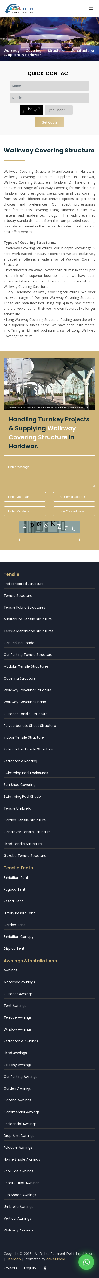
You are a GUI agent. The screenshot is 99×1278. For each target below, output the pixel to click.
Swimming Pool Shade (22, 796)
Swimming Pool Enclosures (26, 772)
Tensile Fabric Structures (24, 607)
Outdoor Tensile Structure (26, 713)
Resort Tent (13, 901)
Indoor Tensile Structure (24, 737)
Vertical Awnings (17, 1218)
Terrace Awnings (18, 1017)
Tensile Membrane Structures (29, 631)
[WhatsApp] (86, 1263)
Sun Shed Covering (19, 784)
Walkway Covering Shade (25, 702)
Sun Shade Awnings (20, 1194)
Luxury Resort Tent (19, 913)
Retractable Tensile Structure (28, 749)
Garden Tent (14, 924)
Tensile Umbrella (17, 808)
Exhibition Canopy (19, 936)
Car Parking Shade (19, 642)
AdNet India (55, 1259)
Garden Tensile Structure (25, 820)
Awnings (10, 970)
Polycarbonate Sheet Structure (30, 725)
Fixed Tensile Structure (23, 843)
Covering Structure (20, 678)
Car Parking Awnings (20, 1076)
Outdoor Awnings (18, 993)
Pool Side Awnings (18, 1171)
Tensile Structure (18, 595)
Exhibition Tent (16, 877)
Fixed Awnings (15, 1053)
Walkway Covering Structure (27, 690)
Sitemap (14, 1259)
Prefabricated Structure (24, 583)
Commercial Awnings (22, 1112)
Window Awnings (18, 1029)
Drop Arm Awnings (19, 1135)
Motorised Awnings (19, 982)
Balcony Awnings (18, 1064)
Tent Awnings (15, 1005)
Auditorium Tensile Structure (28, 619)
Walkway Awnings (18, 1230)
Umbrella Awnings (18, 1206)
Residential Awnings (20, 1123)
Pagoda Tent (14, 889)
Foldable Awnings (18, 1147)
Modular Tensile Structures (26, 666)
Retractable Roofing (20, 761)
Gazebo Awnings (17, 1100)
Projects (10, 1268)
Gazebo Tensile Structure (25, 855)
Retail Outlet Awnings (21, 1183)
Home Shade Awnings (22, 1159)
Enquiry (30, 1268)
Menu (90, 9)
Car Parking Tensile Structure (28, 654)
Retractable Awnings (21, 1041)
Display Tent (14, 948)
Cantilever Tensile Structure (27, 832)
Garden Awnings (17, 1088)
